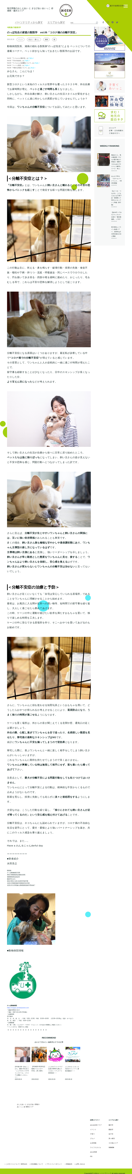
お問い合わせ (74, 1160)
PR (92, 1152)
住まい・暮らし (33, 39)
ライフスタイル (96, 1144)
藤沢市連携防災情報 (117, 6)
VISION (111, 1144)
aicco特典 (94, 1148)
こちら (30, 58)
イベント (94, 1127)
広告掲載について (34, 1160)
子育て (93, 1131)
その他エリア (113, 1140)
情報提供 (64, 1160)
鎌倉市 (111, 1127)
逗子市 (111, 1131)
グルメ (93, 1136)
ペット (20, 39)
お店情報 (94, 1140)
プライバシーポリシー (50, 1160)
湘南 (44, 39)
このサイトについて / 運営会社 (15, 1160)
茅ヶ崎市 (111, 1136)
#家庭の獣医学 (13, 27)
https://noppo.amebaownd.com (16, 1006)
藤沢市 (111, 1123)
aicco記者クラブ (96, 1123)
